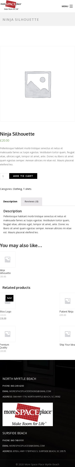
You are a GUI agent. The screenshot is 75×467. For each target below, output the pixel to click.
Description (10, 201)
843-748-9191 (17, 440)
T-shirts (27, 189)
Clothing (17, 189)
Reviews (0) (31, 201)
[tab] (31, 201)
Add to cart (23, 176)
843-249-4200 (17, 385)
